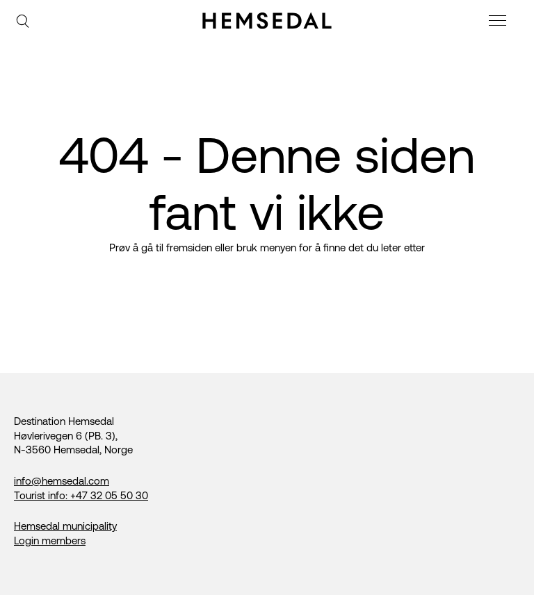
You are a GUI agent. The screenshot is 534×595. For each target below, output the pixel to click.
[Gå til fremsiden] (267, 21)
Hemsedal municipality (65, 526)
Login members (50, 540)
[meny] (499, 22)
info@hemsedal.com (61, 481)
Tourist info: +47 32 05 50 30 (81, 495)
